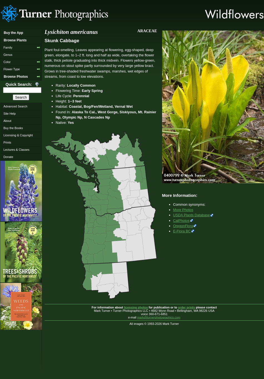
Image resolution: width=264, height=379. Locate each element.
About (7, 120)
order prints (186, 307)
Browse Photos (16, 77)
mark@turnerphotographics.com (158, 317)
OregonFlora (183, 226)
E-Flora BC (182, 231)
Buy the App (13, 33)
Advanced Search (15, 106)
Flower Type (11, 69)
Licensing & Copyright (18, 135)
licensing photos (136, 307)
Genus (7, 54)
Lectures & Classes (16, 149)
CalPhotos (181, 221)
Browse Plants (15, 40)
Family (7, 47)
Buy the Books (13, 128)
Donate (8, 157)
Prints (7, 142)
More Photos (183, 210)
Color (7, 62)
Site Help (9, 113)
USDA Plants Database (191, 215)
